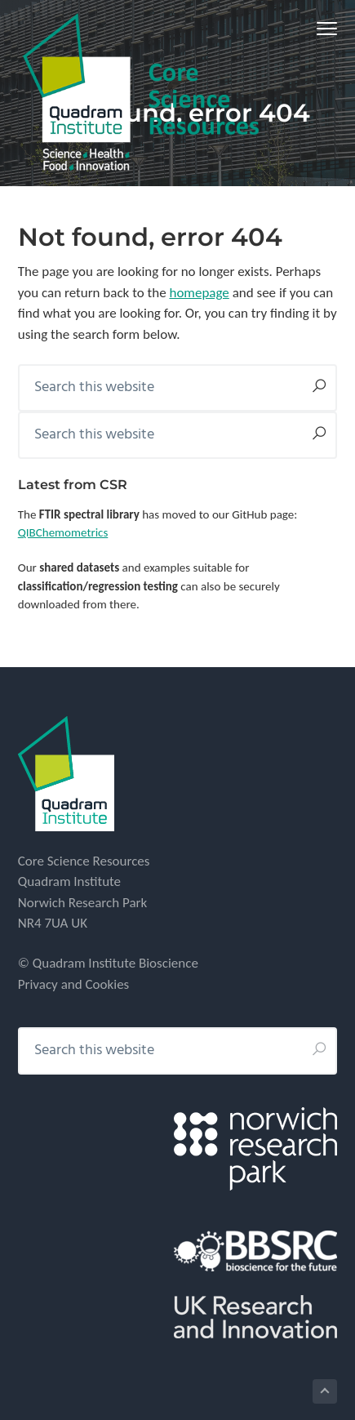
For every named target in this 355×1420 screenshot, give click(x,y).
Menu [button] (321, 28)
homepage (199, 292)
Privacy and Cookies (74, 984)
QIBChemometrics (63, 532)
